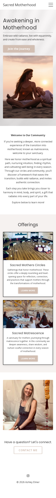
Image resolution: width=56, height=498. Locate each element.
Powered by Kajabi (28, 490)
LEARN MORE (28, 290)
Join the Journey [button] (19, 49)
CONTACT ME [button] (28, 450)
